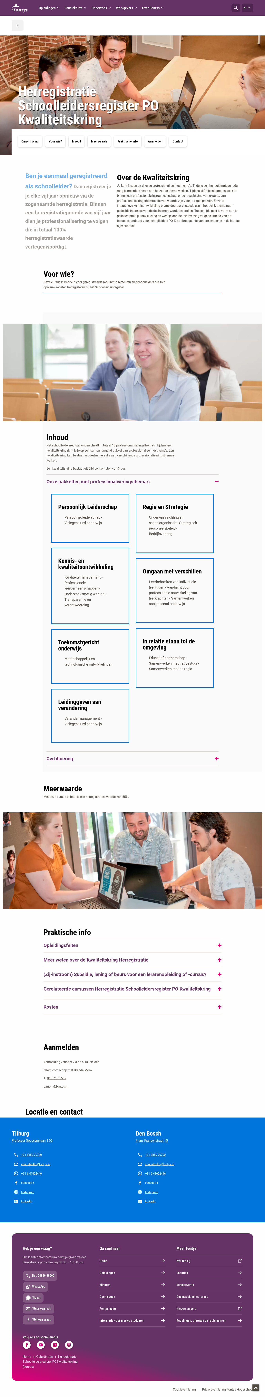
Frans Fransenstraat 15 (152, 1145)
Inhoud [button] (76, 141)
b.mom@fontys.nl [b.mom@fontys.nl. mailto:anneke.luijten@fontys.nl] (56, 1091)
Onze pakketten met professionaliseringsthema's (98, 481)
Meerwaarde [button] (99, 141)
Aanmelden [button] (155, 141)
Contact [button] (177, 141)
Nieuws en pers (209, 1313)
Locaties (209, 1277)
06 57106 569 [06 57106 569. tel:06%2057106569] (56, 1083)
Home (132, 1265)
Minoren (132, 1289)
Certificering (59, 763)
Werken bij (209, 1265)
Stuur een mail (38, 1313)
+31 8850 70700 (31, 1159)
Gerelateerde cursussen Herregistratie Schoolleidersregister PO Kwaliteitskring (127, 994)
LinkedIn (26, 1206)
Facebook (27, 1187)
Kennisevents (209, 1289)
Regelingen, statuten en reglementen (209, 1325)
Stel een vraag (38, 1324)
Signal (33, 1302)
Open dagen (132, 1301)
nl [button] (247, 7)
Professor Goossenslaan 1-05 (32, 1145)
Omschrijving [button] (30, 141)
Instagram (27, 1197)
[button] (235, 8)
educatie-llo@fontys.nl (35, 1169)
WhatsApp (35, 1291)
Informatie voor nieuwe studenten (132, 1325)
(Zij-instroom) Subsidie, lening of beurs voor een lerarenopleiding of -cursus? (125, 979)
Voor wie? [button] (55, 141)
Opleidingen (132, 1277)
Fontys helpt (132, 1313)
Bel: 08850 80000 (40, 1280)
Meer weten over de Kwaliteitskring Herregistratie (96, 965)
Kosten (51, 1012)
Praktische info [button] (127, 141)
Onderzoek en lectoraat (209, 1301)
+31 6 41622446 (31, 1178)
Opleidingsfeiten (61, 950)
